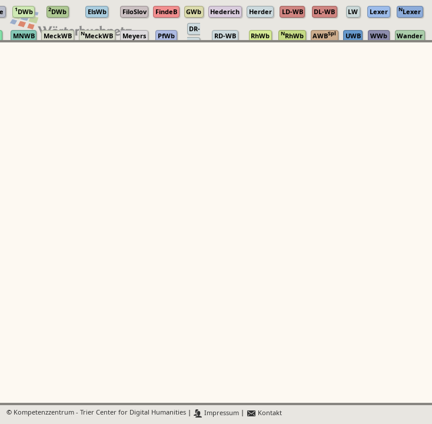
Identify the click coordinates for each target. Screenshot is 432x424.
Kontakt (264, 413)
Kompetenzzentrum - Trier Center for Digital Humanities (100, 413)
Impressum (216, 413)
